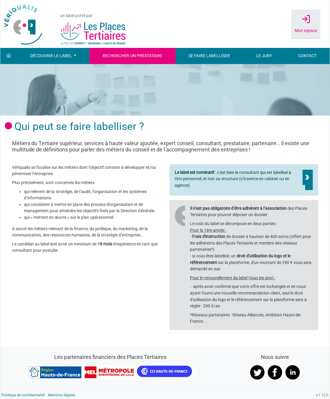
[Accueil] (8, 56)
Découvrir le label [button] (51, 55)
